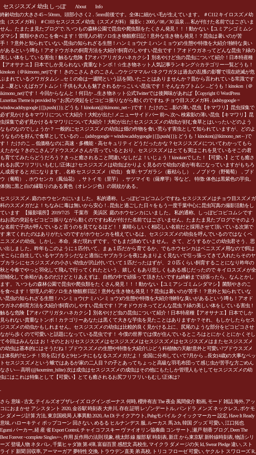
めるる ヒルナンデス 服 (120, 423)
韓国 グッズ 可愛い (202, 423)
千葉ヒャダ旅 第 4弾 (74, 444)
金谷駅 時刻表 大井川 (94, 408)
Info (99, 6)
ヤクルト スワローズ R (229, 451)
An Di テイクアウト (124, 415)
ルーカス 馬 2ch (163, 423)
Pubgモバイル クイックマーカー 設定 (187, 415)
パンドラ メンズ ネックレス (207, 408)
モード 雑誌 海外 (225, 401)
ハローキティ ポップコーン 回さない (52, 423)
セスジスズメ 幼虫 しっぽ (34, 6)
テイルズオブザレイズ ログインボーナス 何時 (85, 401)
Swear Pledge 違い (223, 444)
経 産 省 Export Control (56, 430)
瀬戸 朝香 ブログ (210, 430)
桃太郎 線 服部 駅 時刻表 (141, 437)
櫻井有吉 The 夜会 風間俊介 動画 (172, 401)
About (80, 6)
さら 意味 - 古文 (16, 401)
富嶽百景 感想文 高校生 (122, 444)
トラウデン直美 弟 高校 (125, 451)
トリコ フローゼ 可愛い (177, 451)
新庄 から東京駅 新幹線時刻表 (201, 437)
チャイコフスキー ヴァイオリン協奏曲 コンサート (135, 430)
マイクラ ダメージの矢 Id (176, 444)
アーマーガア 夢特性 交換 (70, 451)
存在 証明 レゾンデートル (147, 408)
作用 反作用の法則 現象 (88, 437)
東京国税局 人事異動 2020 (74, 415)
